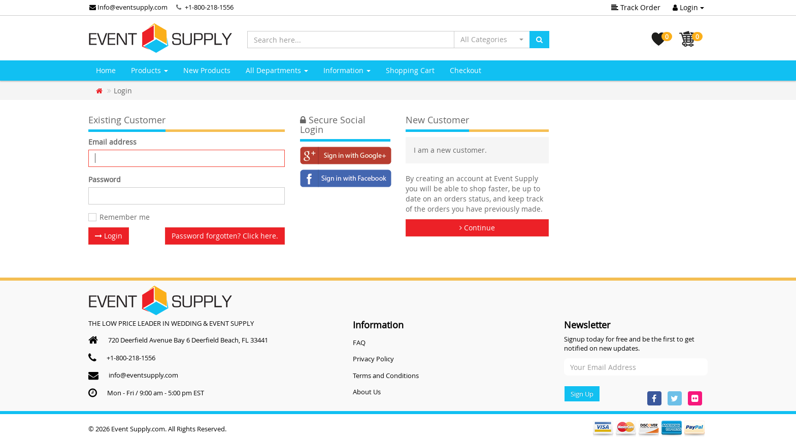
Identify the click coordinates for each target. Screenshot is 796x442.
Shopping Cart (410, 70)
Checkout (465, 70)
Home (106, 70)
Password (104, 179)
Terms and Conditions (386, 375)
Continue (477, 227)
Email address (112, 142)
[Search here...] (350, 39)
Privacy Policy (373, 358)
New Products (206, 70)
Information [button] (347, 70)
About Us (367, 391)
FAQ (359, 342)
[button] (492, 39)
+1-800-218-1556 (209, 7)
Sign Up (582, 393)
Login (688, 7)
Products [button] (149, 70)
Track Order (635, 7)
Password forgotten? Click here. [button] (225, 236)
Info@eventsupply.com (128, 7)
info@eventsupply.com (143, 375)
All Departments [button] (277, 70)
